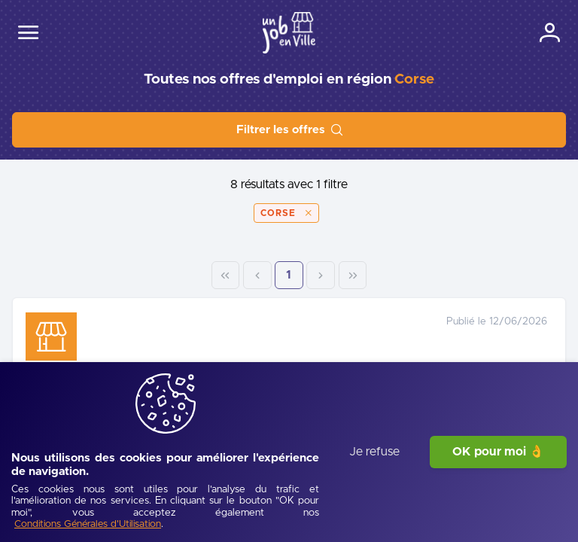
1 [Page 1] (486, 275)
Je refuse (374, 491)
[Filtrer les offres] (289, 130)
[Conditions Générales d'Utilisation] (233, 525)
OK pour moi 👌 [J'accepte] (498, 491)
